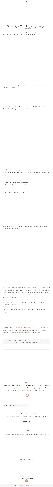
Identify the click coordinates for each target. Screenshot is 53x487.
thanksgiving (20, 342)
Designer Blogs (35, 485)
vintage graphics (32, 342)
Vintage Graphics (28, 340)
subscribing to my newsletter (34, 328)
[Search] (26, 405)
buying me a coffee (17, 328)
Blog (19, 340)
